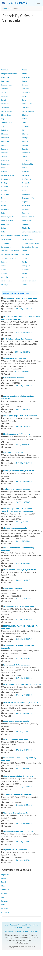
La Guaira (4, 171)
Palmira (4, 205)
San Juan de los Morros (10, 251)
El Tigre (25, 137)
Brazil (3, 882)
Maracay (4, 186)
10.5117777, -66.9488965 (23, 786)
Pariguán (25, 209)
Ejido (24, 130)
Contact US (22, 925)
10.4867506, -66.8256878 (23, 309)
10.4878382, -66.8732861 (23, 598)
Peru (3, 904)
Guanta (25, 149)
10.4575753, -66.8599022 (23, 463)
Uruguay (4, 908)
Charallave (5, 107)
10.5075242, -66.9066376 (23, 678)
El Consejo (5, 134)
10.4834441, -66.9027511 (23, 580)
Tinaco (4, 266)
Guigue (25, 156)
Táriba (24, 262)
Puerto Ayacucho (7, 217)
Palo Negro (26, 205)
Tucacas (4, 269)
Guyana (4, 897)
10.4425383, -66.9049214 (23, 481)
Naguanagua (27, 194)
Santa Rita (26, 254)
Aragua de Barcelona (9, 73)
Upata (24, 273)
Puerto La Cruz (7, 220)
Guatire (4, 156)
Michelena (5, 194)
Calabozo (26, 92)
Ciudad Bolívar (6, 111)
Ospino (25, 202)
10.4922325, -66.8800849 (23, 823)
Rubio (3, 232)
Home (4, 8)
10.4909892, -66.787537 (22, 409)
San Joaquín (6, 247)
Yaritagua (4, 284)
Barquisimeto (6, 85)
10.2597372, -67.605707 (22, 502)
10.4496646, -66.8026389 (23, 426)
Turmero (4, 273)
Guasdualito (27, 153)
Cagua (3, 92)
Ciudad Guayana (28, 111)
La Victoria (26, 171)
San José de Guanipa (30, 247)
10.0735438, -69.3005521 (23, 563)
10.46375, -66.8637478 (22, 444)
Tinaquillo (26, 266)
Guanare (4, 149)
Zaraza (25, 284)
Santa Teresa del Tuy (9, 258)
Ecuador (4, 893)
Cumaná (25, 126)
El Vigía (25, 141)
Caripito (4, 100)
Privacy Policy (33, 925)
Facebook (9, 931)
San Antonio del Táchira (10, 235)
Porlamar (26, 213)
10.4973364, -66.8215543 (23, 731)
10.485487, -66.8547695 (22, 521)
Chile (3, 886)
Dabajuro (4, 130)
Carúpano (5, 104)
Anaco (24, 70)
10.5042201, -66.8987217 (23, 639)
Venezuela (5, 912)
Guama (25, 145)
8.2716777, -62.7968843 (22, 371)
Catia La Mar (27, 104)
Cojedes (4, 119)
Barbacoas (26, 77)
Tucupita (25, 269)
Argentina (5, 874)
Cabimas (4, 88)
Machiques (5, 183)
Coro (24, 122)
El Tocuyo (5, 141)
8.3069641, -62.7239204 (22, 352)
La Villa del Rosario (8, 175)
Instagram (33, 931)
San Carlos (26, 235)
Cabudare (25, 88)
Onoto (3, 202)
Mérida (24, 190)
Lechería (25, 175)
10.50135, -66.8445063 (22, 541)
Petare (4, 213)
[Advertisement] (21, 45)
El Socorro (5, 137)
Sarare (24, 258)
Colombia (5, 889)
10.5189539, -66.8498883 (23, 805)
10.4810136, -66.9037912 (23, 842)
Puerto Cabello (28, 217)
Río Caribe (26, 228)
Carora (24, 100)
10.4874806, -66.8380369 (23, 619)
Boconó (25, 85)
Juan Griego (27, 160)
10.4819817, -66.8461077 (23, 768)
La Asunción (5, 164)
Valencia (4, 277)
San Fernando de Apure (31, 243)
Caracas (25, 96)
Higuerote (5, 160)
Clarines (25, 115)
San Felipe (5, 243)
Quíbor (4, 228)
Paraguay (4, 901)
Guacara (4, 145)
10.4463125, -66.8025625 (23, 385)
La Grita (25, 168)
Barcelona (5, 81)
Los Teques (26, 179)
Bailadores (5, 77)
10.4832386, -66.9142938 (23, 658)
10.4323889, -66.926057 (22, 860)
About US (13, 925)
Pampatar (5, 209)
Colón (24, 119)
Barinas (25, 81)
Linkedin (17, 931)
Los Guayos (5, 179)
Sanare (25, 251)
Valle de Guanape (7, 281)
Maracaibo (26, 183)
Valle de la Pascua (29, 281)
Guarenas (4, 153)
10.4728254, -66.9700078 (23, 750)
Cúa (2, 126)
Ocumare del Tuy (28, 198)
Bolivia (4, 878)
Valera (24, 277)
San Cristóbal (27, 239)
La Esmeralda (27, 164)
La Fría (3, 168)
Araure (24, 73)
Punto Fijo (5, 224)
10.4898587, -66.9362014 (23, 713)
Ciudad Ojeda (6, 115)
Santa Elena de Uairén (9, 254)
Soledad (4, 262)
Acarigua (4, 70)
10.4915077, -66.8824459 (23, 695)
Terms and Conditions (22, 927)
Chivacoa (25, 107)
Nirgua (3, 198)
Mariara (25, 186)
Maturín (4, 190)
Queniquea (26, 224)
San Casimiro (6, 239)
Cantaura (4, 96)
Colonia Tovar (6, 122)
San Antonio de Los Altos (32, 232)
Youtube (25, 931)
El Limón (25, 134)
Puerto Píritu (27, 220)
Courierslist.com (18, 3)
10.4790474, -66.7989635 (23, 332)
